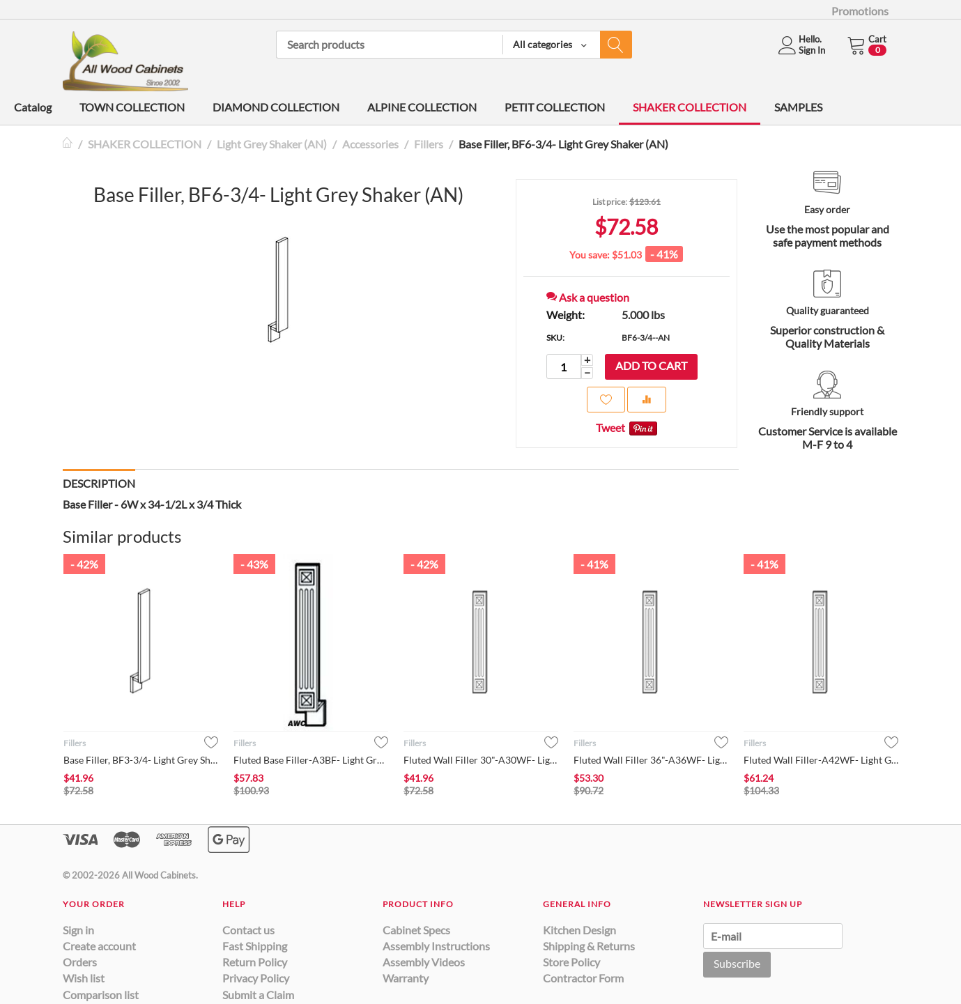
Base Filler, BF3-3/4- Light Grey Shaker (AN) (140, 760)
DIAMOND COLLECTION (276, 107)
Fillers (428, 143)
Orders (80, 961)
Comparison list (101, 994)
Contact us (248, 929)
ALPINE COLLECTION (422, 107)
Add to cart (651, 365)
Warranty (406, 977)
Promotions (860, 10)
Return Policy (254, 961)
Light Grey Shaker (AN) (272, 143)
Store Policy (571, 961)
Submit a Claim (258, 994)
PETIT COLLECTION (555, 107)
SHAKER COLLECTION (689, 107)
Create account (99, 945)
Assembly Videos (424, 961)
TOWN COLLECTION (132, 107)
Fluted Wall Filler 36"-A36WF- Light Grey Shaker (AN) (651, 760)
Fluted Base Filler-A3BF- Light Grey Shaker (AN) (310, 760)
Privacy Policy (255, 977)
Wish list (84, 977)
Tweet (610, 427)
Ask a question (587, 297)
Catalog (33, 107)
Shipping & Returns (589, 945)
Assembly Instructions (436, 945)
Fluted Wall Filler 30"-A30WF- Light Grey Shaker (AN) (480, 760)
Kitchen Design (579, 929)
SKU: (555, 337)
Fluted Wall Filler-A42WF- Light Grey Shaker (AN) (821, 760)
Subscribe (737, 963)
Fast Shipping (254, 945)
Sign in (78, 929)
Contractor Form (583, 977)
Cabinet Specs (416, 929)
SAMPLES (798, 107)
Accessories (370, 143)
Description (99, 483)
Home (68, 144)
